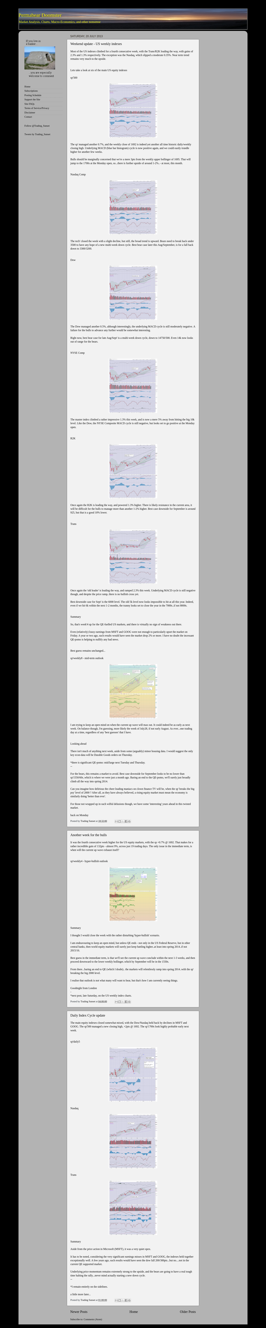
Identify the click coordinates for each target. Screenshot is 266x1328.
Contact (28, 116)
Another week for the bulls (88, 835)
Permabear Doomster (40, 15)
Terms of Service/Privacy (36, 108)
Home (133, 1312)
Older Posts (188, 1312)
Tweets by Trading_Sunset (37, 134)
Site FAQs (29, 104)
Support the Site (32, 99)
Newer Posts (78, 1312)
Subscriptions (31, 90)
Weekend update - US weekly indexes (96, 44)
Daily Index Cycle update (87, 1015)
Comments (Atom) (93, 1319)
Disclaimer (29, 112)
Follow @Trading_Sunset (37, 125)
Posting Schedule (32, 95)
